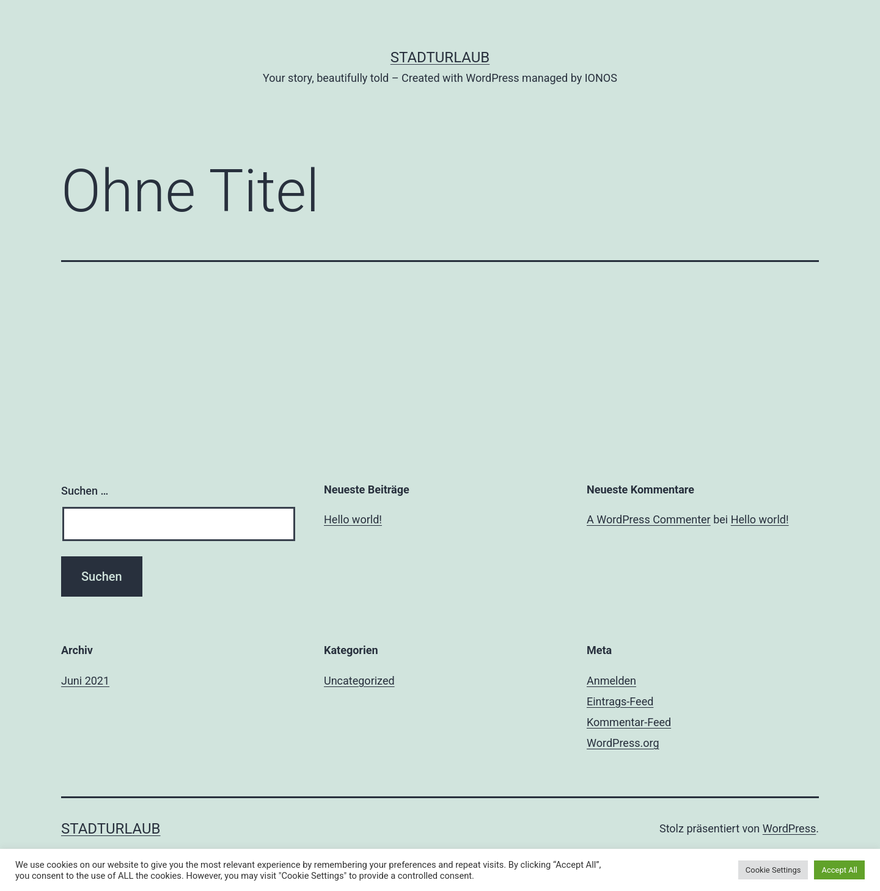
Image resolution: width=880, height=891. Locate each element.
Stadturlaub (440, 57)
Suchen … (84, 490)
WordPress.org (623, 742)
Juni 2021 (85, 680)
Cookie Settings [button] (773, 870)
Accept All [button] (839, 870)
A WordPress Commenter (649, 519)
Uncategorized (359, 680)
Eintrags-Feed (620, 701)
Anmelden (611, 680)
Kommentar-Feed (629, 722)
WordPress (789, 828)
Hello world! (353, 519)
